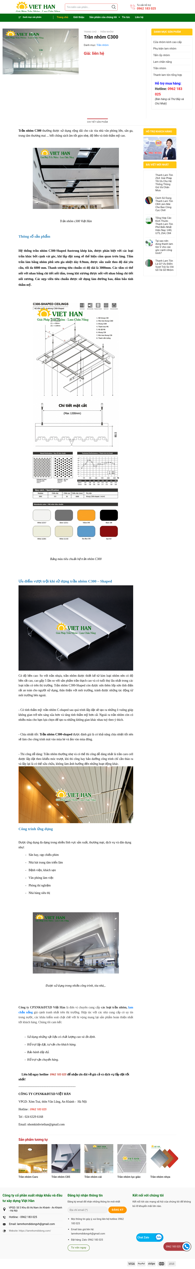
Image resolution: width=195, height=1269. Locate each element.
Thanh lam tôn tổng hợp (167, 75)
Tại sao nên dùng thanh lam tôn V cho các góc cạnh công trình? (164, 247)
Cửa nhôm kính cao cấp (167, 42)
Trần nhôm (106, 31)
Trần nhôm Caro (28, 1177)
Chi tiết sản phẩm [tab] (97, 122)
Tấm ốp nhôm (161, 55)
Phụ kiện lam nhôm (164, 48)
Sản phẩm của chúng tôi (103, 17)
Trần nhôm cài (93, 1177)
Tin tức (126, 17)
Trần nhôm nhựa (160, 1177)
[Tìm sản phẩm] (91, 7)
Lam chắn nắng (162, 61)
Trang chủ (62, 17)
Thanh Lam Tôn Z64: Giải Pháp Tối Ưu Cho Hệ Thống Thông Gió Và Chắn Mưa (164, 183)
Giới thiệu (78, 17)
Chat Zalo (143, 1237)
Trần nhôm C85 (60, 1177)
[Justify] (113, 7)
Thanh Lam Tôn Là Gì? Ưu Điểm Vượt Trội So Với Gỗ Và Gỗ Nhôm (164, 265)
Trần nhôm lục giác (129, 1177)
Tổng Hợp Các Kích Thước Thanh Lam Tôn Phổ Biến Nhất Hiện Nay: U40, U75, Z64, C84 (164, 225)
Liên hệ (139, 17)
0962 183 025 (146, 8)
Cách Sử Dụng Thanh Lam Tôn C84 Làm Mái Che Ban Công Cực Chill (164, 204)
